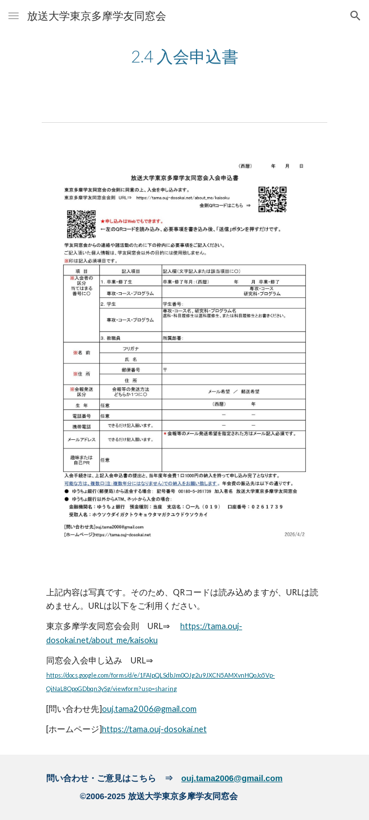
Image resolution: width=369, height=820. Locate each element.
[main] (184, 55)
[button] (13, 15)
